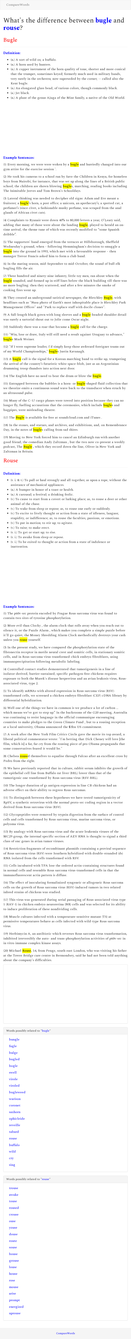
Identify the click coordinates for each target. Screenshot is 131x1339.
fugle (13, 1046)
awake (13, 1194)
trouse (13, 1188)
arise (12, 1293)
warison (15, 1098)
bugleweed (17, 1092)
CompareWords (17, 4)
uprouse (15, 1313)
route (13, 1240)
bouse (13, 1253)
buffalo (14, 1145)
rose (12, 1280)
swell (13, 1072)
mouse (13, 1287)
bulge (13, 1052)
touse (13, 1201)
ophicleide (17, 1118)
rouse (11, 28)
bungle (14, 1039)
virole (13, 1079)
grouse (14, 1260)
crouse (14, 1214)
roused (14, 1207)
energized (16, 1306)
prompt (14, 1300)
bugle (103, 21)
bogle (13, 1065)
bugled (14, 1059)
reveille (14, 1125)
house (13, 1273)
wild (12, 1151)
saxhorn (14, 1112)
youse (13, 1227)
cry (11, 1158)
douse (13, 1234)
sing (12, 1164)
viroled (14, 1085)
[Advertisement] (65, 128)
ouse (12, 1221)
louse (13, 1267)
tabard (14, 1131)
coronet (14, 1105)
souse (13, 1247)
